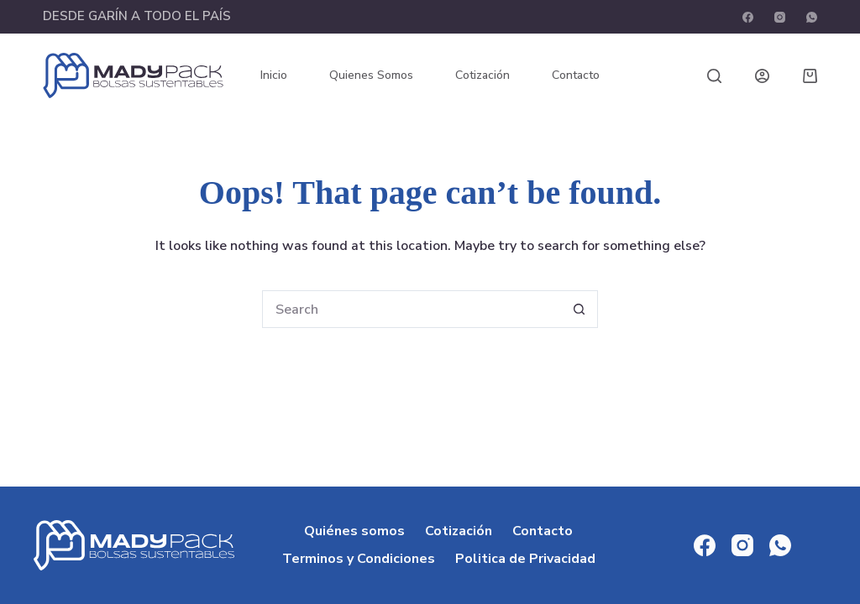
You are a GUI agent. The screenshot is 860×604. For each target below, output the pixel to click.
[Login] (762, 76)
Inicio (273, 75)
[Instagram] (779, 17)
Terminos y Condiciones (358, 559)
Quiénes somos (354, 531)
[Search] (714, 76)
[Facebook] (747, 17)
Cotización (482, 75)
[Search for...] (411, 309)
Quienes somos (371, 75)
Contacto (576, 75)
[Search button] (579, 309)
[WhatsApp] (811, 17)
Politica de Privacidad (525, 559)
